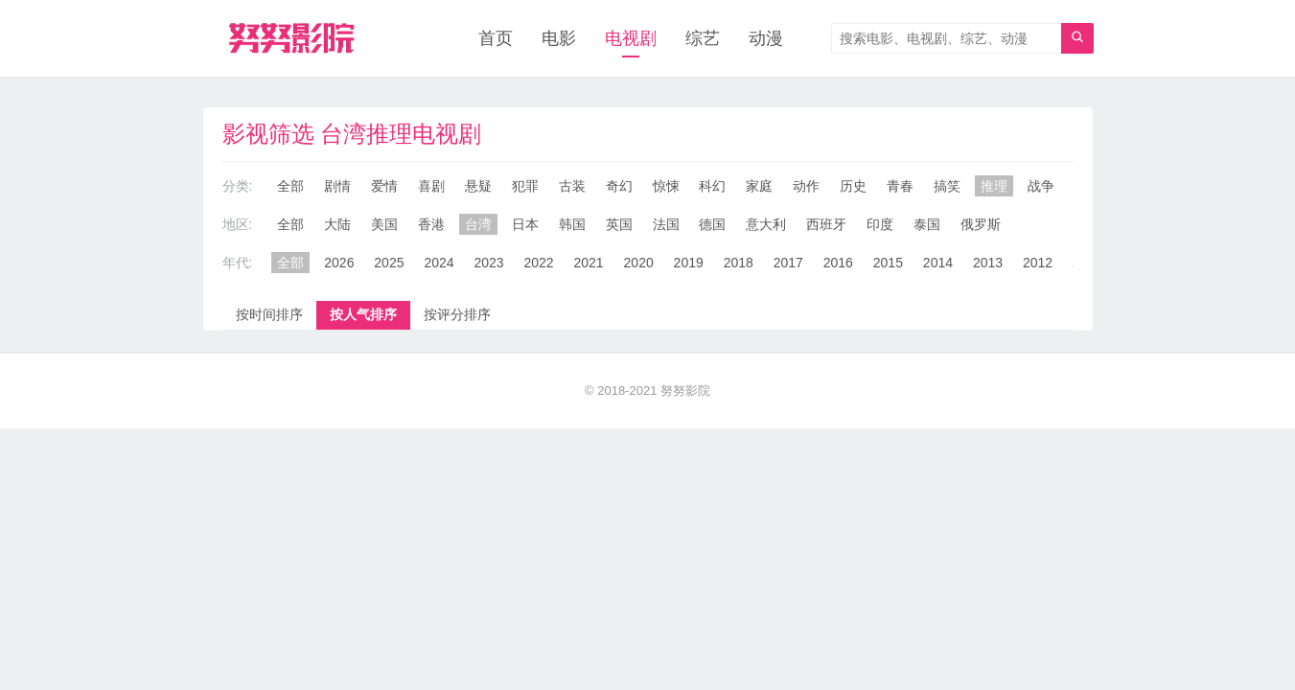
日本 (525, 224)
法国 (666, 224)
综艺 (702, 38)
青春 (900, 186)
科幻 (712, 186)
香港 (431, 224)
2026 (339, 262)
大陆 (337, 224)
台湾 (478, 224)
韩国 (572, 224)
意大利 (766, 224)
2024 (438, 262)
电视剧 (631, 38)
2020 (639, 262)
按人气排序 (363, 314)
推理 (994, 186)
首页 (495, 38)
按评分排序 (457, 314)
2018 (738, 262)
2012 (1037, 262)
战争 (1041, 186)
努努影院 (685, 390)
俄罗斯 (980, 224)
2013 (988, 262)
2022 (538, 262)
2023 (488, 262)
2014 (938, 262)
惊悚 (666, 186)
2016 (838, 262)
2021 (589, 262)
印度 (880, 224)
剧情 (337, 186)
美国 (384, 224)
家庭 (759, 186)
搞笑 (947, 186)
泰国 (926, 224)
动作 (806, 186)
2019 (689, 262)
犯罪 (525, 186)
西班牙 (826, 224)
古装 (572, 186)
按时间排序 (269, 314)
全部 (290, 186)
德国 (712, 224)
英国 (619, 224)
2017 (788, 262)
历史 (853, 186)
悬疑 (478, 186)
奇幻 (619, 186)
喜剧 (431, 186)
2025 (389, 262)
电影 (559, 38)
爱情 (384, 186)
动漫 (766, 38)
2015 (888, 262)
